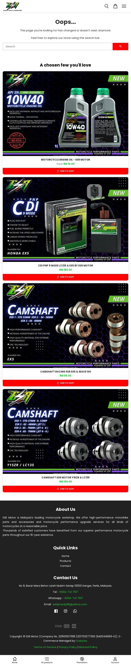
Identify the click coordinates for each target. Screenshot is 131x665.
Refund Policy (88, 647)
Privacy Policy (68, 647)
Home (65, 556)
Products (65, 561)
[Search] (58, 46)
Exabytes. (82, 641)
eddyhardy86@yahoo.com (70, 604)
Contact (65, 566)
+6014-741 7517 (68, 592)
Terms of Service (45, 647)
